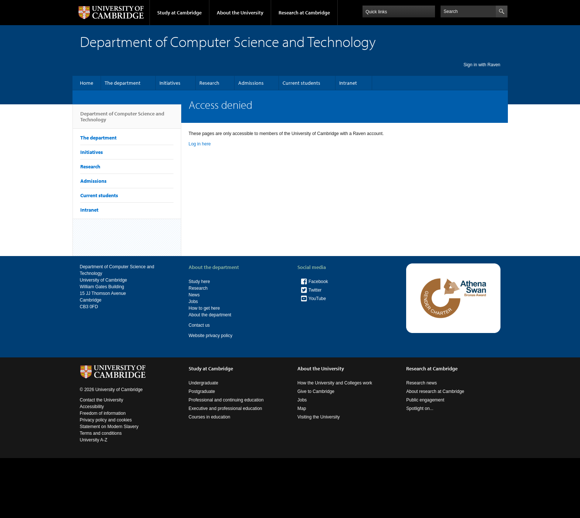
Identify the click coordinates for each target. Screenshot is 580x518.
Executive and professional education (225, 408)
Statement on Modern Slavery (109, 426)
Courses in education (209, 417)
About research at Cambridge (435, 391)
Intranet (348, 83)
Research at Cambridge (304, 12)
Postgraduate (202, 391)
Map (301, 408)
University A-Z (94, 440)
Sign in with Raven (481, 64)
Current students (301, 83)
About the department (210, 314)
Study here (199, 281)
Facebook (318, 281)
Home (86, 83)
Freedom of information (103, 413)
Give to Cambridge (315, 391)
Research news (421, 383)
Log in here (200, 144)
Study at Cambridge (179, 12)
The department (123, 83)
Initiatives (170, 83)
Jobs (193, 301)
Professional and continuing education (226, 400)
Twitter (314, 290)
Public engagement (425, 400)
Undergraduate (203, 383)
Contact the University (101, 400)
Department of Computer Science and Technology (122, 119)
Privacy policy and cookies (106, 420)
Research (209, 83)
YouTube (317, 298)
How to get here (204, 308)
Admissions (251, 83)
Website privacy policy (211, 335)
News (194, 294)
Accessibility (92, 406)
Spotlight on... (419, 408)
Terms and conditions (101, 433)
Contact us (199, 325)
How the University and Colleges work (334, 383)
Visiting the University (318, 417)
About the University (240, 12)
